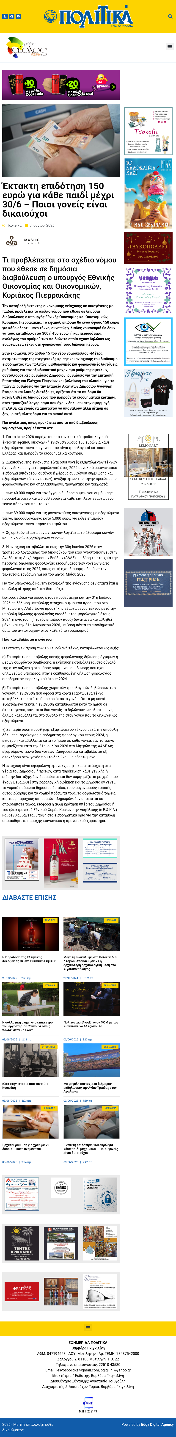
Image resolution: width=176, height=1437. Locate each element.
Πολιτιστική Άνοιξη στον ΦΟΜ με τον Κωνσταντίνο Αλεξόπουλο (90, 1024)
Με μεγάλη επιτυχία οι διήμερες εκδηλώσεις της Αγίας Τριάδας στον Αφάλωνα (90, 1087)
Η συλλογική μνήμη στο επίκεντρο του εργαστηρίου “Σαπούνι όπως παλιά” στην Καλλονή (27, 1026)
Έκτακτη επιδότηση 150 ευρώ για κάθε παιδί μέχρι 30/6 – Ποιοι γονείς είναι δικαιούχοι (90, 1149)
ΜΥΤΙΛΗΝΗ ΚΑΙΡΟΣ (148, 87)
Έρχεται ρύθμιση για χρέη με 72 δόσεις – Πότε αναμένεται (25, 1147)
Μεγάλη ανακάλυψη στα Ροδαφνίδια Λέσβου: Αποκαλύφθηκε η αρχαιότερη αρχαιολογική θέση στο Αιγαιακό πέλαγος (90, 963)
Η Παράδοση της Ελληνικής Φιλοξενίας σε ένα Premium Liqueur (28, 959)
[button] (170, 46)
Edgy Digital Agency (157, 1424)
